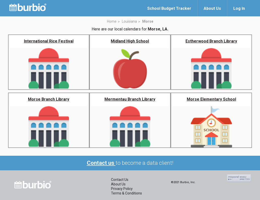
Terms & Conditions (126, 193)
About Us (118, 184)
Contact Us (119, 180)
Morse (147, 21)
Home (112, 21)
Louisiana (129, 21)
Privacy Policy (122, 189)
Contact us (101, 163)
